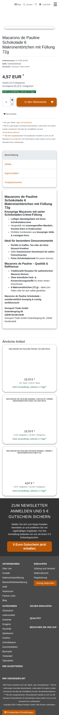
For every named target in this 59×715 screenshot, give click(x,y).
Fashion (6, 638)
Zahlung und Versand (44, 568)
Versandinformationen (11, 132)
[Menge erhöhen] (12, 100)
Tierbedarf (7, 656)
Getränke (6, 619)
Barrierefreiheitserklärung (14, 582)
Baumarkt (7, 651)
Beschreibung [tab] (11, 155)
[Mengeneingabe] (6, 102)
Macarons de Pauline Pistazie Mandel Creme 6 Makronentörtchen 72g (29, 452)
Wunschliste (10, 114)
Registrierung (40, 577)
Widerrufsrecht (41, 573)
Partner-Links (8, 596)
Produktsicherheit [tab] (13, 182)
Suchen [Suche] (28, 5)
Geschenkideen (10, 647)
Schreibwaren (9, 642)
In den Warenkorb (39, 102)
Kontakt (6, 573)
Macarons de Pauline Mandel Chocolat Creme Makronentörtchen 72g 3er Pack (29, 400)
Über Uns (7, 568)
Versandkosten (26, 122)
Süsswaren (7, 610)
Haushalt (6, 628)
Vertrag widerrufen (45, 583)
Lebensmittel (8, 615)
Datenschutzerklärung (13, 577)
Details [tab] (8, 164)
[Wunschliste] (36, 4)
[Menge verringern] (12, 104)
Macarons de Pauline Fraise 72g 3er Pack (29, 349)
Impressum (7, 591)
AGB (4, 586)
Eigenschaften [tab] (12, 173)
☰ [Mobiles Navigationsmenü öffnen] (55, 4)
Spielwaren (7, 633)
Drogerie (6, 624)
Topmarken (7, 660)
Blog (17, 4)
